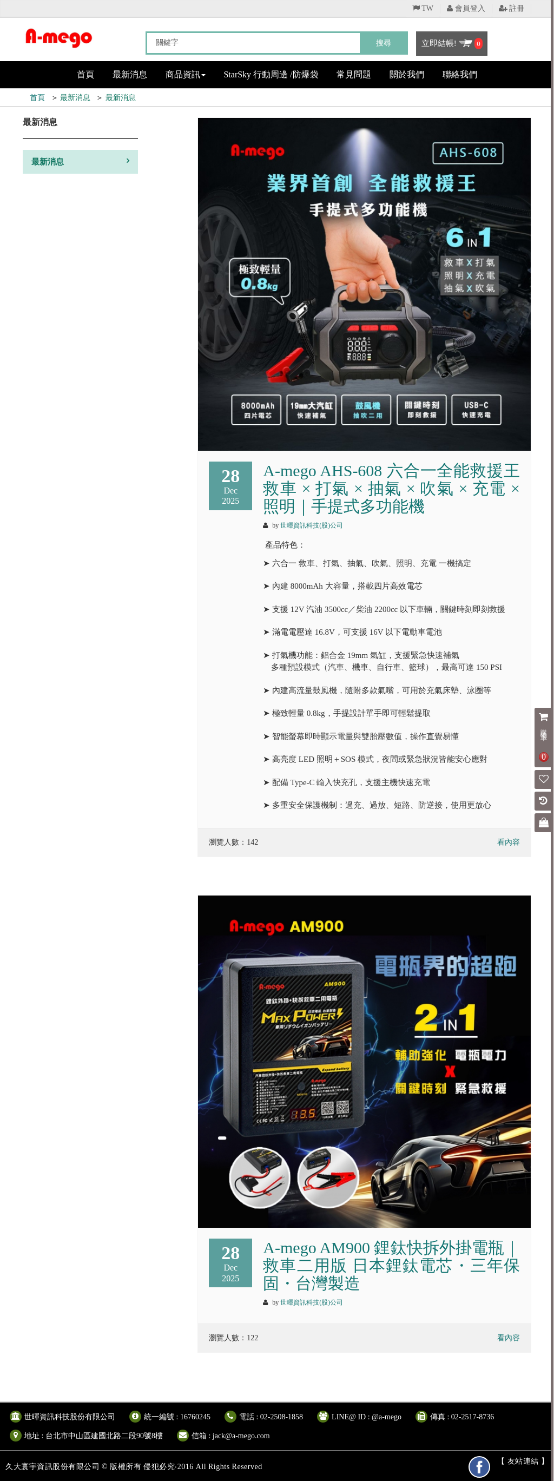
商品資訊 (186, 74)
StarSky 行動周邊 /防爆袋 (270, 74)
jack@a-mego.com (241, 1436)
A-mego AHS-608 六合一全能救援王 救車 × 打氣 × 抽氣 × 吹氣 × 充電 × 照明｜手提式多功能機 (391, 488)
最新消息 (130, 74)
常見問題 (354, 74)
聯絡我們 (460, 74)
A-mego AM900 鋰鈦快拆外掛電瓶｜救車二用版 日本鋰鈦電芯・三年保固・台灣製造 (391, 1265)
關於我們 (407, 74)
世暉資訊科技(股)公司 (311, 525)
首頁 (85, 74)
